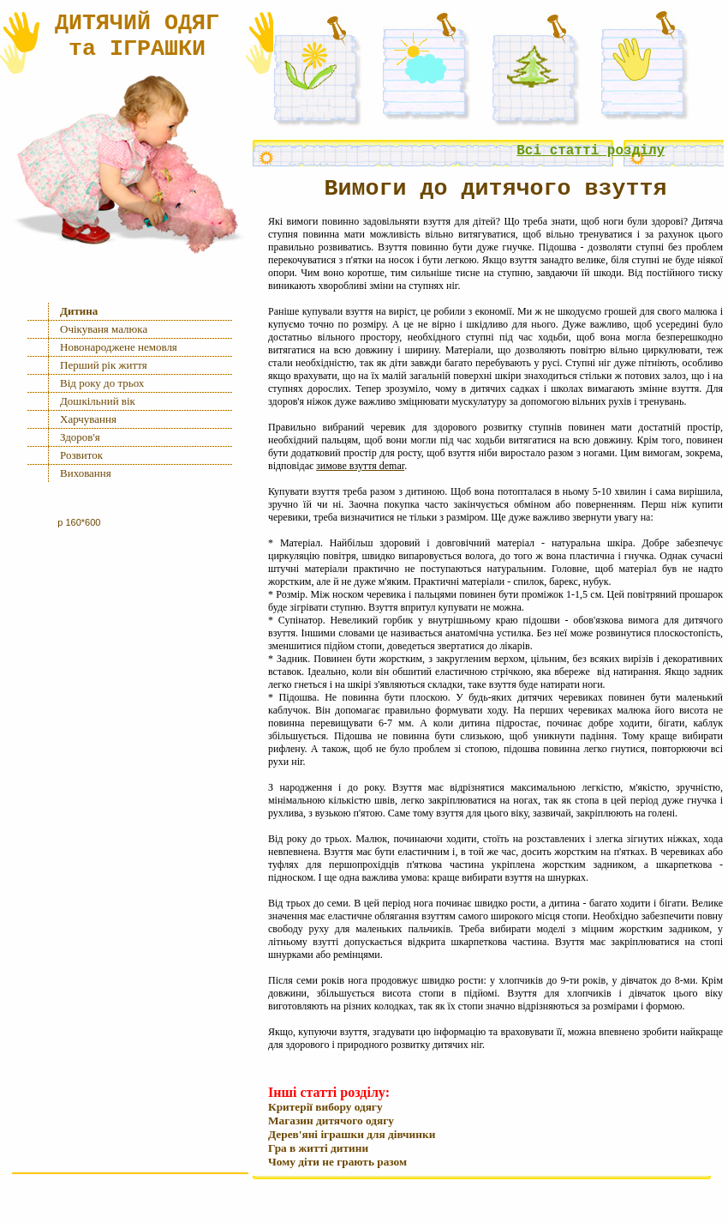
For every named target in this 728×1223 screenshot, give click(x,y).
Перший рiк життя (103, 364)
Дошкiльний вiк (97, 401)
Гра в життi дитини (318, 1148)
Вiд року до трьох (102, 383)
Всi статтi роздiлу (590, 151)
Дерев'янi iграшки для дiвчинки (351, 1134)
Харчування (88, 419)
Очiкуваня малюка (103, 328)
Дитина (79, 310)
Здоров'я (80, 437)
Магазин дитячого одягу (331, 1120)
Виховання (85, 473)
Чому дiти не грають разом (337, 1161)
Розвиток (81, 455)
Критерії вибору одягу (325, 1106)
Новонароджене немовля (118, 346)
